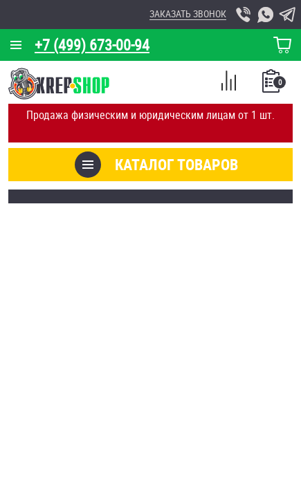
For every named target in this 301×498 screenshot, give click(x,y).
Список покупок (272, 85)
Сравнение (228, 83)
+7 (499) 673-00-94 (92, 45)
